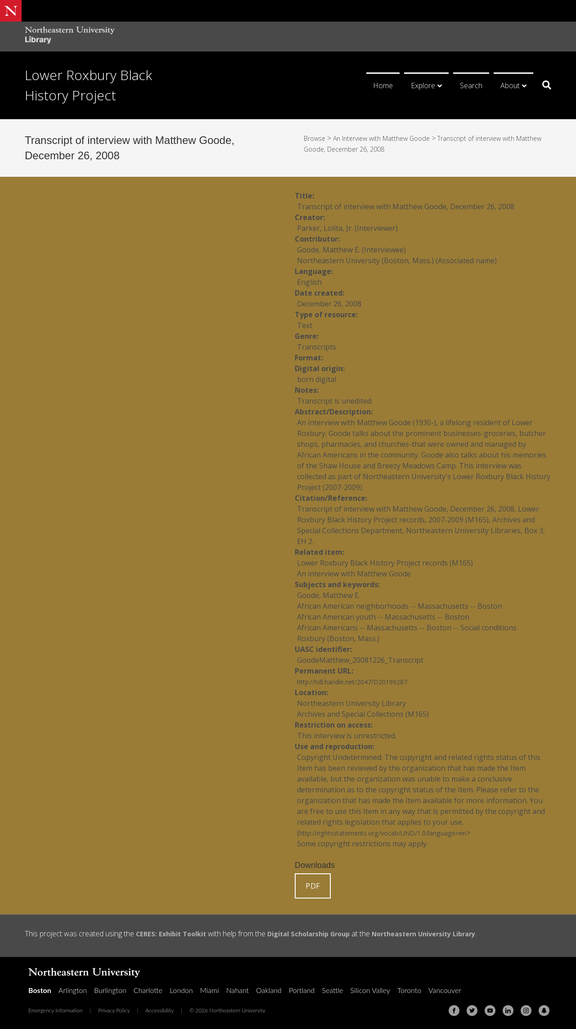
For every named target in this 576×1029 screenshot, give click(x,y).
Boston (39, 990)
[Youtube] (490, 1010)
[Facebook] (454, 1010)
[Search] (543, 85)
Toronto (409, 990)
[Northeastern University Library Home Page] (70, 36)
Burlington (110, 990)
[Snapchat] (544, 1010)
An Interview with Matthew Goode (391, 138)
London (181, 990)
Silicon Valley (370, 990)
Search (471, 85)
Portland (302, 990)
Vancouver (444, 990)
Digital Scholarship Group (320, 934)
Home (383, 85)
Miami (209, 990)
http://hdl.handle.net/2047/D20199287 (361, 682)
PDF (313, 886)
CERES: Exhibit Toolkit (174, 934)
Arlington (72, 990)
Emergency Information (55, 1010)
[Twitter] (472, 1010)
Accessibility (159, 1010)
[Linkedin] (508, 1010)
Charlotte (148, 990)
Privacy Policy (114, 1010)
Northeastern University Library (446, 934)
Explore (423, 85)
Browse (316, 138)
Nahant (237, 990)
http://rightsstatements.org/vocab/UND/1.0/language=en (396, 833)
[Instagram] (526, 1010)
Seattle (332, 990)
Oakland (269, 990)
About (510, 85)
